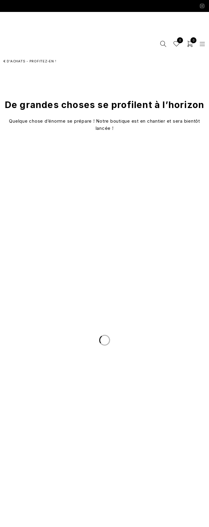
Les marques (104, 436)
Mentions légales (104, 469)
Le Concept (104, 415)
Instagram (202, 6)
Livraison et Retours (104, 382)
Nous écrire (104, 389)
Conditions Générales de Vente (104, 462)
